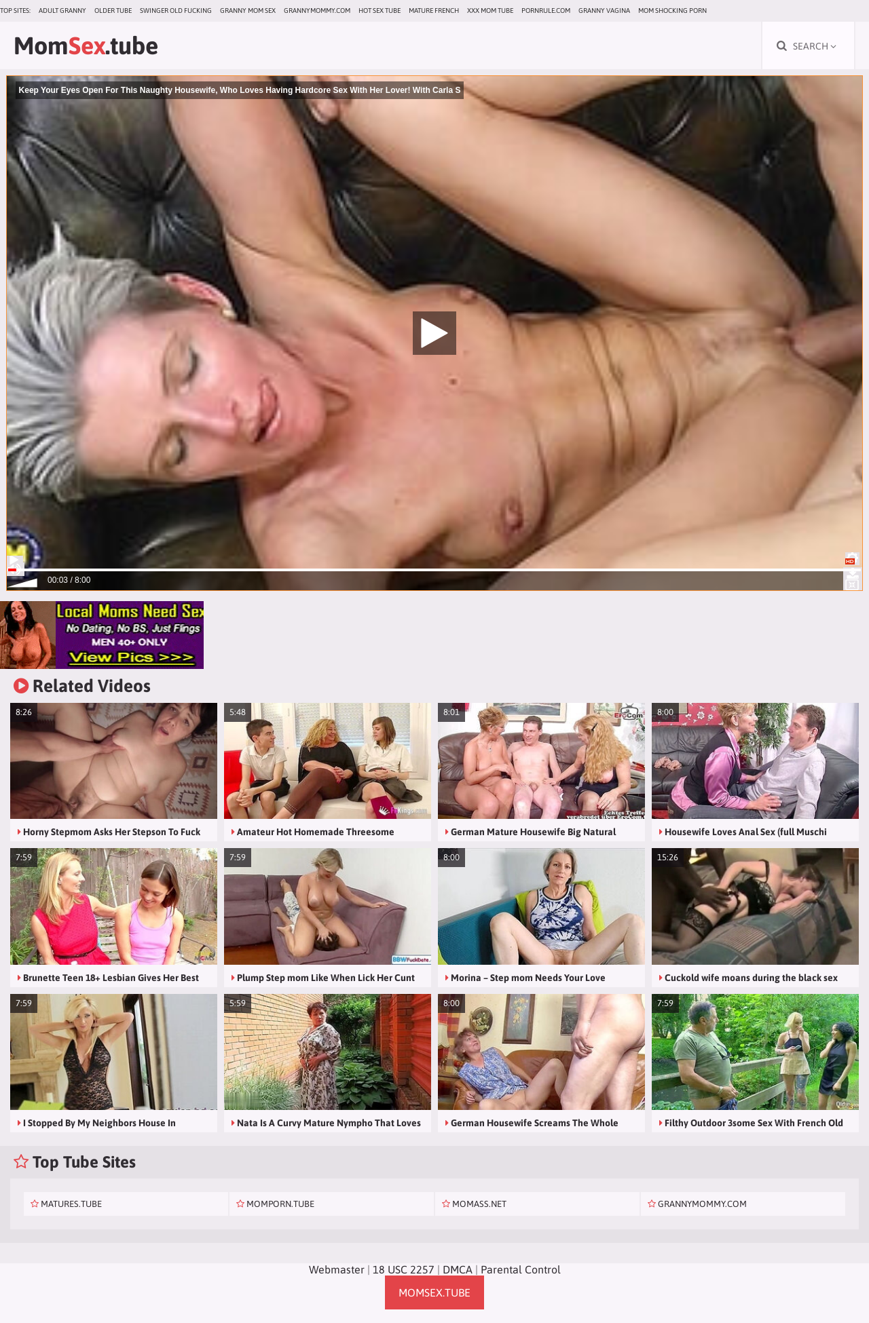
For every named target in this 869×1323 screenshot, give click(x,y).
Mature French (434, 10)
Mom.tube (86, 45)
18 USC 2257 (403, 1269)
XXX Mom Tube (490, 10)
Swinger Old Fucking (176, 10)
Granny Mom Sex (248, 10)
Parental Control (521, 1269)
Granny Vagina (604, 10)
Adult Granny (62, 10)
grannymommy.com (317, 10)
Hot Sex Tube (379, 10)
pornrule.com (545, 10)
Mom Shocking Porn (672, 10)
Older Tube (113, 10)
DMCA (458, 1269)
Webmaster (337, 1269)
